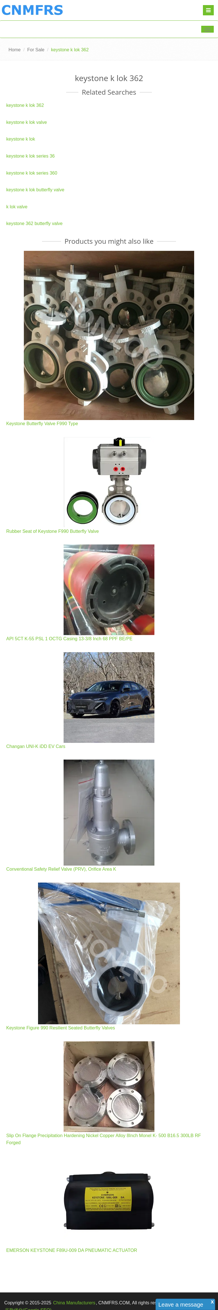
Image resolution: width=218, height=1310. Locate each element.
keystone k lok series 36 (30, 156)
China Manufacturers (74, 1302)
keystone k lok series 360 (31, 173)
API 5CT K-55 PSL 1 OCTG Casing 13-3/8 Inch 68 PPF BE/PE (69, 638)
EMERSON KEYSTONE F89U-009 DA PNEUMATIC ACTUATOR (71, 1250)
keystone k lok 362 (25, 105)
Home (15, 49)
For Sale (35, 49)
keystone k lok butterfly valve (35, 189)
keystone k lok (20, 139)
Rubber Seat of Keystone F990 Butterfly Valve (52, 531)
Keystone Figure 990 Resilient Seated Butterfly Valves (60, 1027)
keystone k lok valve (26, 122)
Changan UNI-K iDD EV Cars (35, 746)
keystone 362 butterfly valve (34, 223)
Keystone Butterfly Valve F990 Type (42, 423)
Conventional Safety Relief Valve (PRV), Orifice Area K (61, 869)
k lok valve (17, 206)
